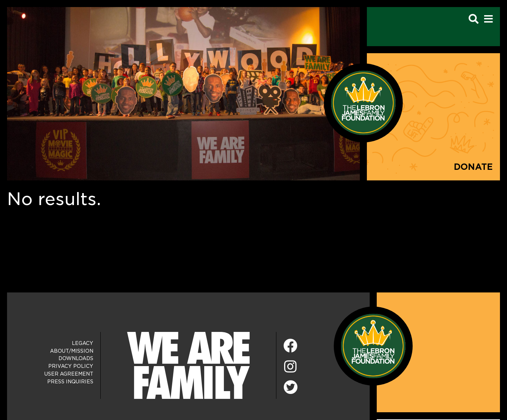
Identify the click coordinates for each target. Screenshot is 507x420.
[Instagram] (290, 367)
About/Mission (71, 351)
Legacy (82, 343)
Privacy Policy (70, 366)
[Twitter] (290, 386)
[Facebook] (290, 346)
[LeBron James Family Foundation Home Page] (373, 345)
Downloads (75, 358)
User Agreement (68, 374)
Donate (473, 167)
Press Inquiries (70, 381)
